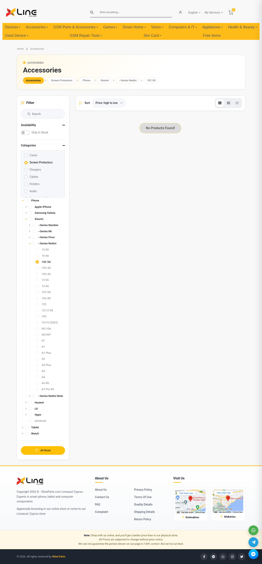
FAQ (97, 504)
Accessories (37, 27)
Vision (157, 27)
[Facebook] (204, 556)
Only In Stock (40, 132)
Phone (86, 80)
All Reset (43, 450)
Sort (87, 103)
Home (20, 48)
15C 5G (151, 80)
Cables (34, 176)
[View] (220, 103)
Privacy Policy (143, 489)
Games (110, 27)
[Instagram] (232, 556)
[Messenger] (253, 554)
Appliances (212, 27)
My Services (212, 12)
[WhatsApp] (253, 530)
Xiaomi (104, 80)
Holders (35, 184)
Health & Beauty (242, 27)
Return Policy (142, 519)
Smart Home (134, 27)
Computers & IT (183, 27)
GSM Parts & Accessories (75, 27)
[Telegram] (253, 542)
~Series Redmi (128, 80)
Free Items (212, 35)
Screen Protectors (62, 80)
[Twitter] (241, 556)
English (193, 12)
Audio (33, 191)
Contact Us (102, 497)
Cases (34, 155)
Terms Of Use (143, 497)
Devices (13, 27)
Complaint (101, 511)
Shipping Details (144, 511)
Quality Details (143, 504)
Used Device (16, 35)
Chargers (35, 169)
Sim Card (152, 35)
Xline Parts (58, 556)
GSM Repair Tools (86, 35)
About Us (101, 489)
